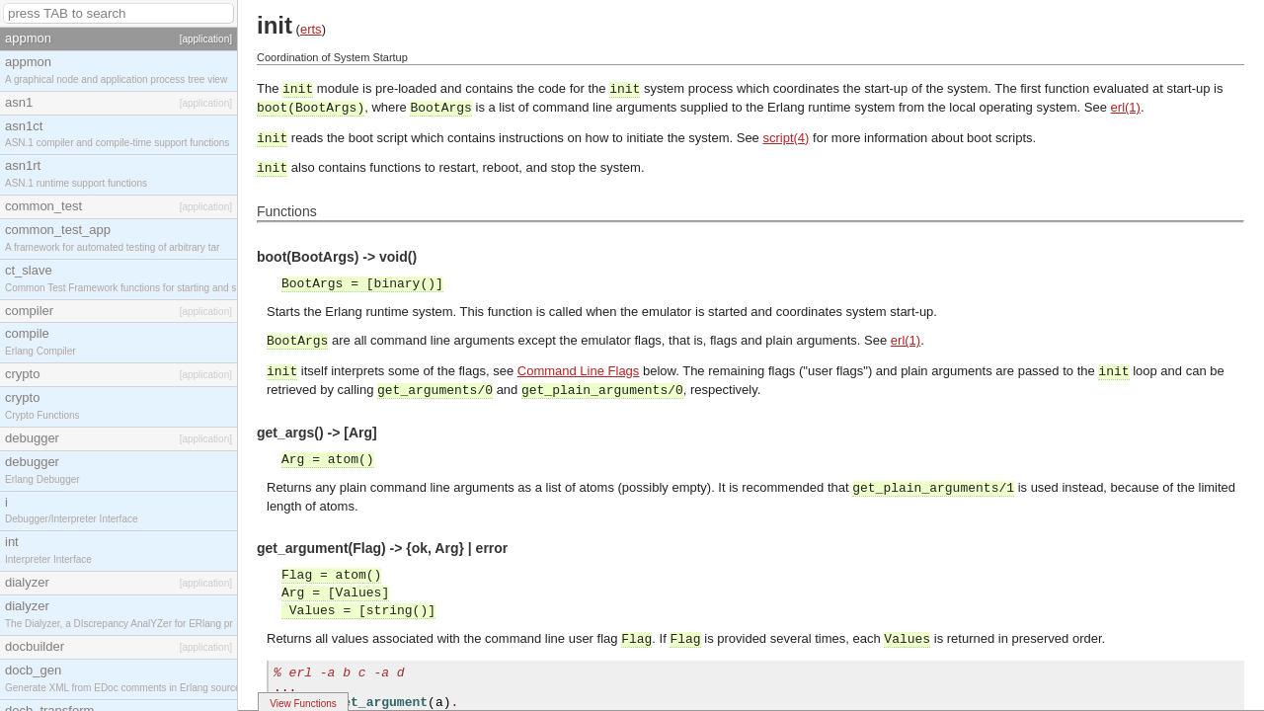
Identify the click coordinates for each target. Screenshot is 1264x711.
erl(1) (1126, 107)
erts (311, 29)
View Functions (303, 703)
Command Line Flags (578, 370)
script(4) (785, 137)
